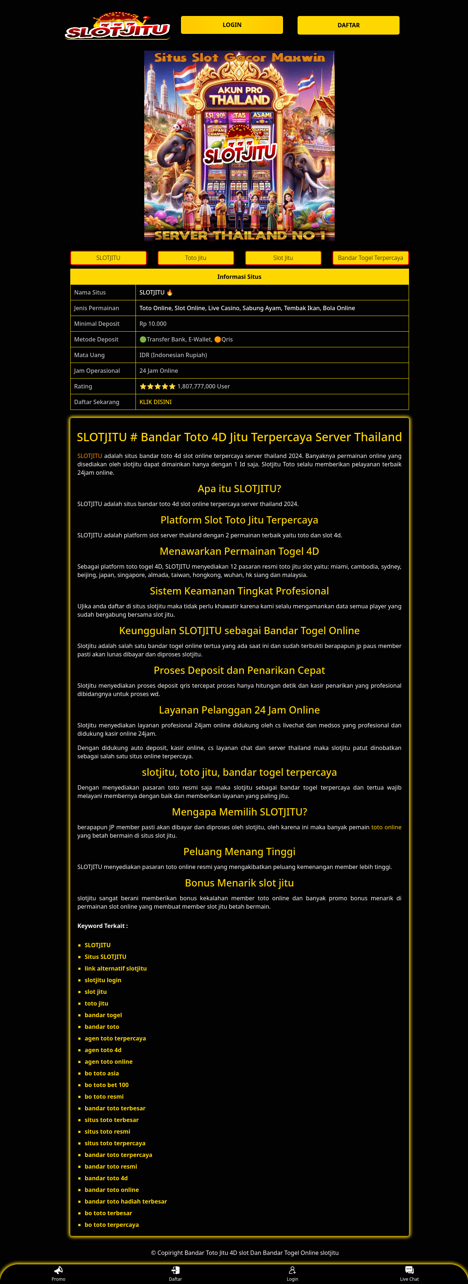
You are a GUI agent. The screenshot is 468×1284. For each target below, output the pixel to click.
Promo (59, 1274)
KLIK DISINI (155, 402)
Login (292, 1274)
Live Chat (409, 1274)
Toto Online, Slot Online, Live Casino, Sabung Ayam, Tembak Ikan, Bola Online (247, 308)
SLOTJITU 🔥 (156, 292)
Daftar (175, 1274)
